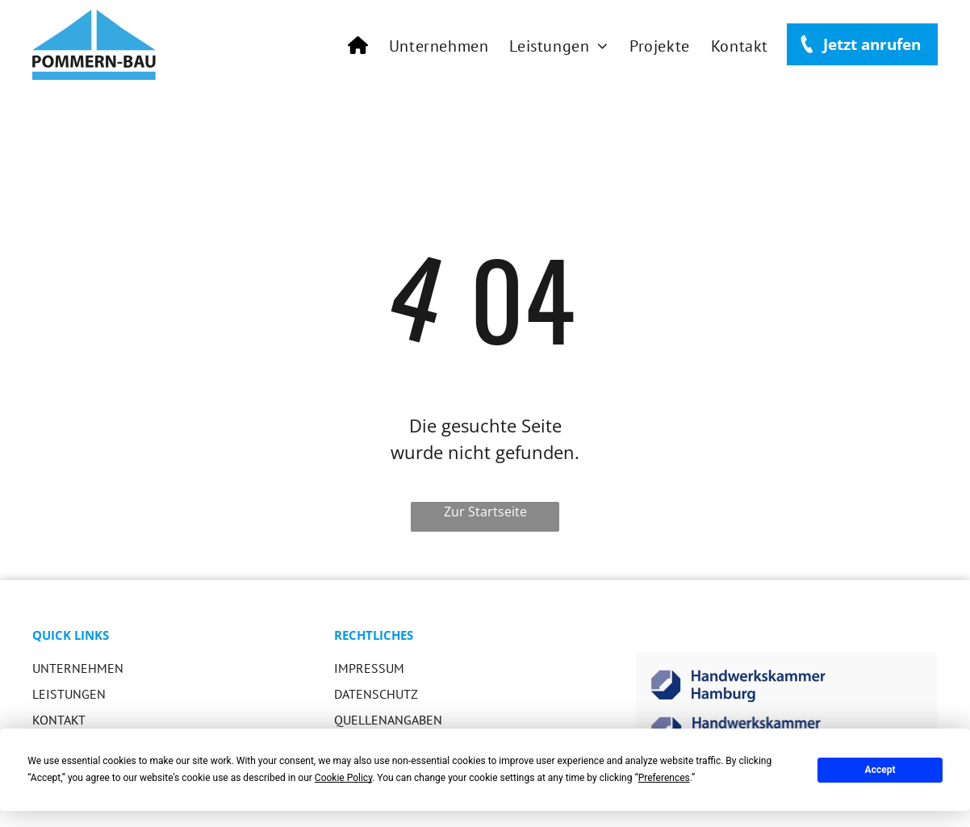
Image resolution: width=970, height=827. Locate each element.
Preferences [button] (664, 777)
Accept (880, 769)
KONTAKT (59, 720)
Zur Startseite (485, 511)
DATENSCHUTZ (376, 694)
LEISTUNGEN (69, 694)
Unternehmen (77, 668)
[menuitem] (357, 46)
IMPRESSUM (369, 668)
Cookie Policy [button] (343, 777)
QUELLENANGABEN (388, 720)
